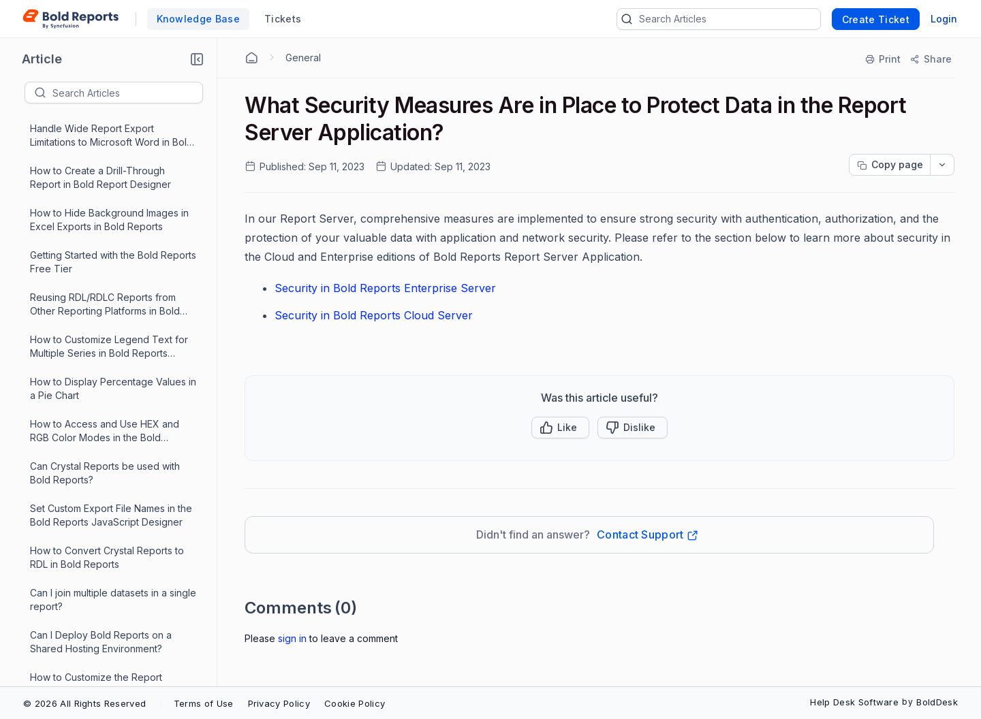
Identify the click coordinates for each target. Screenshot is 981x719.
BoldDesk (937, 702)
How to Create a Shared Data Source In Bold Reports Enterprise (106, 423)
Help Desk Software (854, 702)
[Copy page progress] (890, 165)
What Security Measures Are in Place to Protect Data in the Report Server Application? (112, 635)
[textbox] (127, 92)
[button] (196, 59)
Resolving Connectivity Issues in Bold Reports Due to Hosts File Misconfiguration (102, 551)
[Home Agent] (251, 58)
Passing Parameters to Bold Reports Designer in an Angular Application (110, 592)
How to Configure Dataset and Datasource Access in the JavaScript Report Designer (112, 213)
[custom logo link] (70, 19)
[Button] (632, 427)
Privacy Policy (279, 703)
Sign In (292, 638)
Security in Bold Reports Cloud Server (374, 315)
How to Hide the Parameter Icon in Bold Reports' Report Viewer (107, 508)
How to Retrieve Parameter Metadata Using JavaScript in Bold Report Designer (107, 298)
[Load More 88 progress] (104, 677)
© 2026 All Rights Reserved (84, 703)
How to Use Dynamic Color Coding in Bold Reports (113, 170)
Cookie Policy (354, 703)
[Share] (930, 59)
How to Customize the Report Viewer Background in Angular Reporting (98, 129)
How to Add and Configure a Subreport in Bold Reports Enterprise (113, 255)
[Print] (883, 59)
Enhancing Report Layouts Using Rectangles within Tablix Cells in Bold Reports (113, 340)
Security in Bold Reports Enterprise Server (385, 288)
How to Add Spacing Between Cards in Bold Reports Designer (112, 381)
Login (944, 19)
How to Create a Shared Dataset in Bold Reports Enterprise (108, 466)
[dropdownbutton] (942, 165)
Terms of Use (204, 703)
